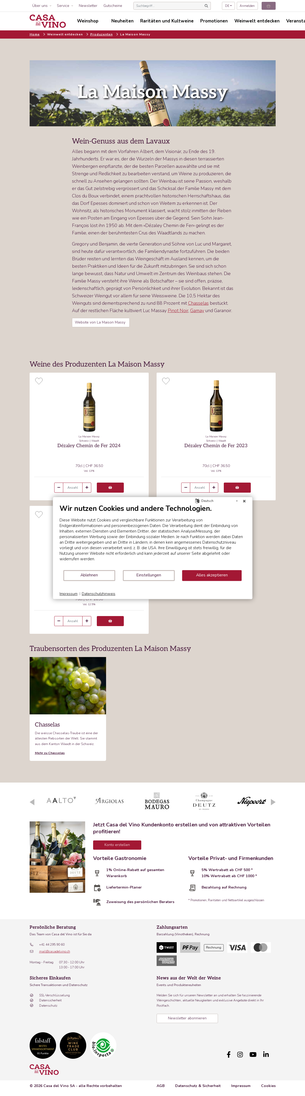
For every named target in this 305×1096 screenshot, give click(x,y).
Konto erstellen (117, 844)
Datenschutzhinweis (98, 593)
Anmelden (247, 6)
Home (35, 34)
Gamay (197, 310)
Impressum (241, 1085)
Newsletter (88, 5)
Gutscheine (112, 5)
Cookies (268, 1085)
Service (63, 5)
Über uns (40, 5)
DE (227, 6)
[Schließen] (244, 501)
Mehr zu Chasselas (50, 753)
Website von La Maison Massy (100, 322)
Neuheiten (122, 21)
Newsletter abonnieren (187, 1018)
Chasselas (198, 303)
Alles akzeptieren (212, 575)
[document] (152, 537)
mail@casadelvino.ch (54, 951)
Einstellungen (148, 575)
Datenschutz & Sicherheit (198, 1085)
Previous (32, 802)
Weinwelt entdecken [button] (257, 21)
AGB (161, 1085)
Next (273, 802)
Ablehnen (89, 575)
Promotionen (214, 21)
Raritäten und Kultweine (167, 21)
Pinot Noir (178, 310)
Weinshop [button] (87, 21)
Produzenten (101, 34)
